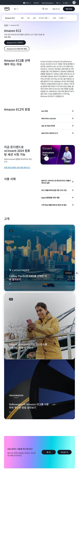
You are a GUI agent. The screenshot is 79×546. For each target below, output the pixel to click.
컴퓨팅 (6, 25)
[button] (69, 9)
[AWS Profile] (74, 2)
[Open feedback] (77, 273)
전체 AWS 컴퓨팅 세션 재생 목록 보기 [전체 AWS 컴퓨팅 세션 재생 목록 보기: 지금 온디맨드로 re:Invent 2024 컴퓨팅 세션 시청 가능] (17, 167)
